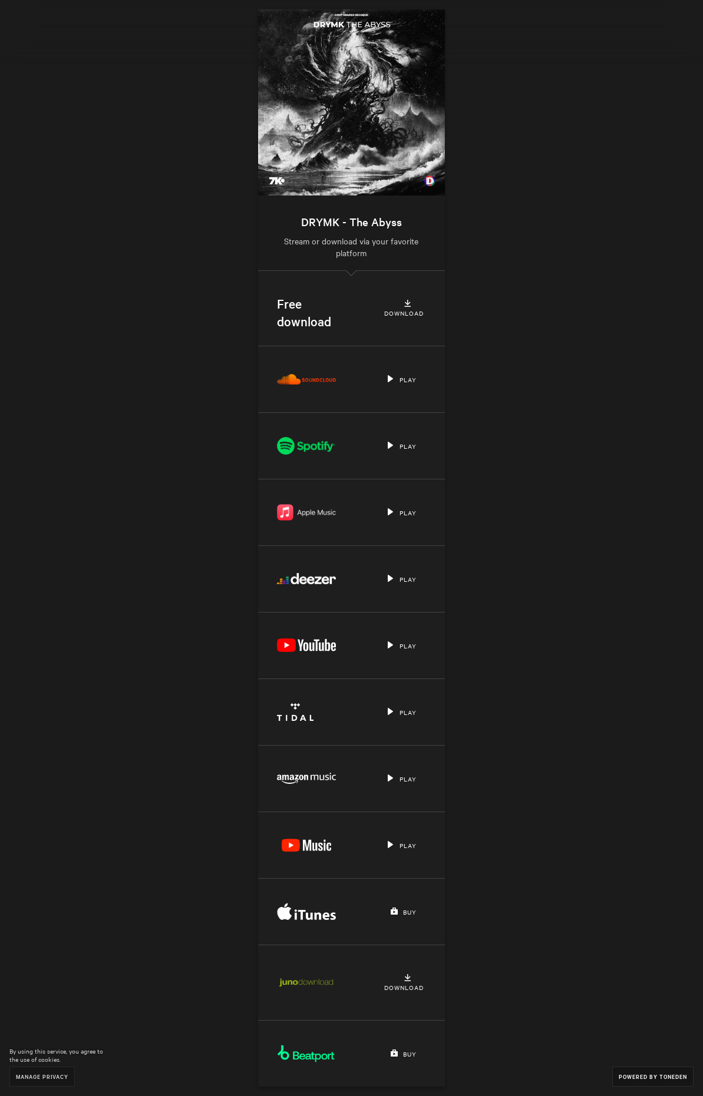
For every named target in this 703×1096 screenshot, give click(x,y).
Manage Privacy (42, 1076)
